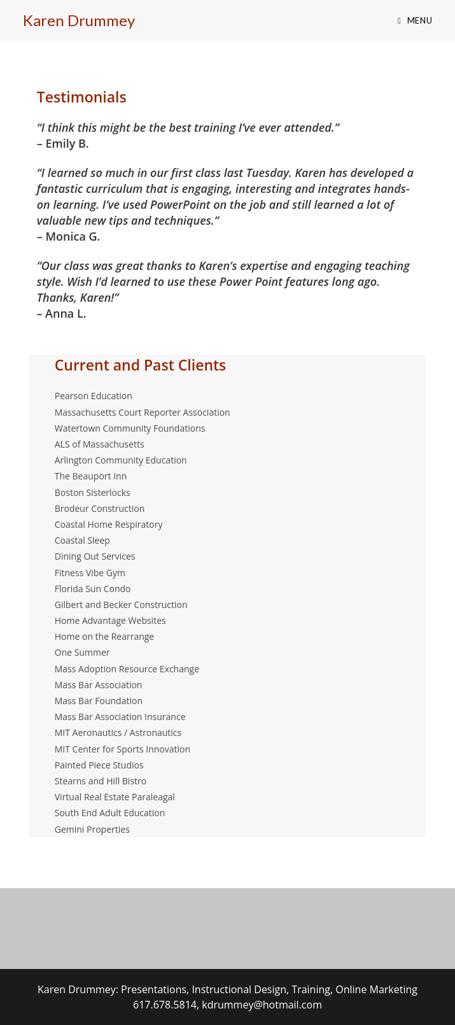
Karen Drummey (79, 20)
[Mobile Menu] (415, 20)
